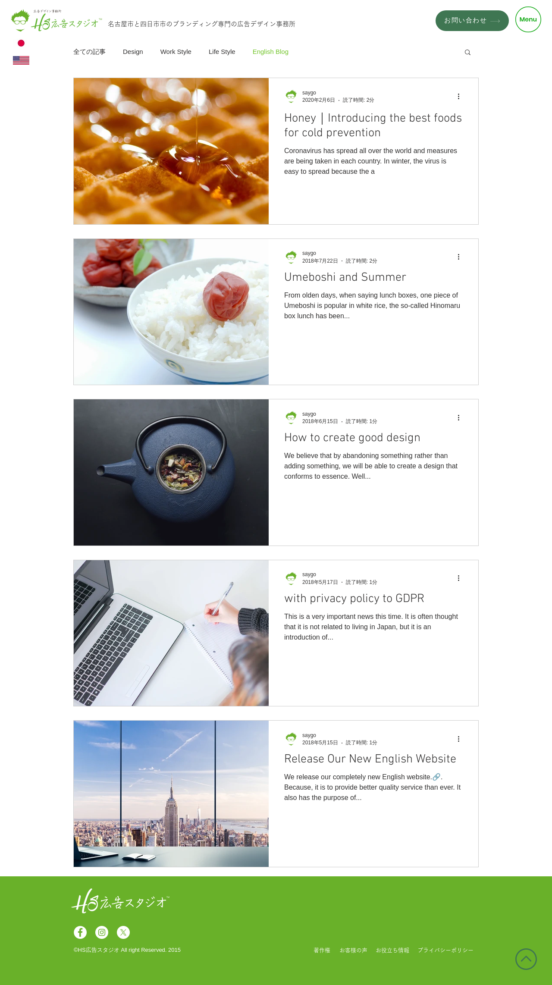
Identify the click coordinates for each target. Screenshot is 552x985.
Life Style (222, 51)
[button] (528, 19)
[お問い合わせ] (472, 20)
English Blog (271, 51)
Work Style (175, 51)
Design (133, 51)
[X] (123, 932)
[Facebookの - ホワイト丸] (80, 932)
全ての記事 (89, 51)
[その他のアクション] (461, 96)
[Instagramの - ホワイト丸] (101, 932)
